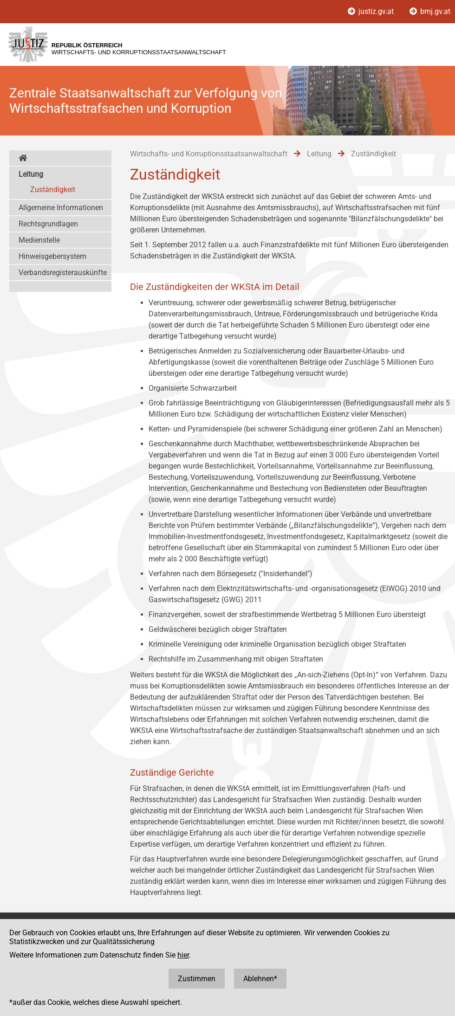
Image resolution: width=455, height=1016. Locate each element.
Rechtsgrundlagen (48, 223)
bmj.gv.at (430, 11)
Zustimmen (196, 978)
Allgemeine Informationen (61, 207)
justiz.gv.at (372, 11)
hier (183, 955)
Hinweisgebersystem (52, 256)
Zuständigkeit (52, 189)
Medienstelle (39, 240)
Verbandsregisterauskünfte (63, 272)
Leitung (31, 174)
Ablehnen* (260, 978)
